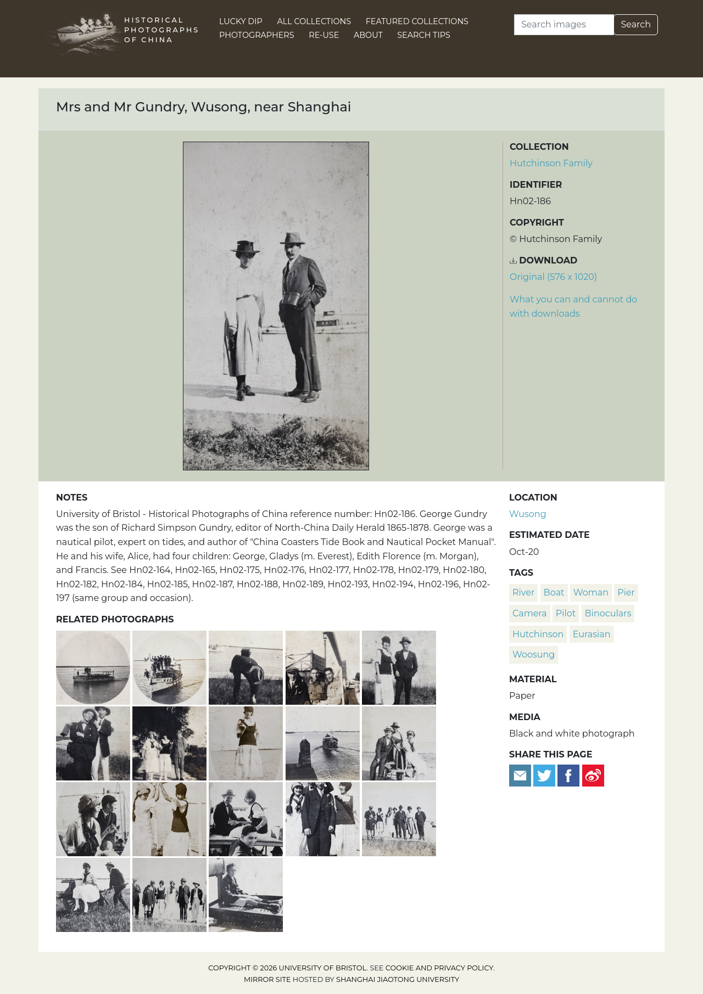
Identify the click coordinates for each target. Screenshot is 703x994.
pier (626, 592)
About (368, 35)
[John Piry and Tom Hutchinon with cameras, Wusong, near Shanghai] (94, 742)
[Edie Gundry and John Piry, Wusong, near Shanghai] (399, 666)
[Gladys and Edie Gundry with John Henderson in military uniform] (170, 742)
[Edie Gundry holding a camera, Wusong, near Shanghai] (247, 742)
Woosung (533, 654)
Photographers (256, 35)
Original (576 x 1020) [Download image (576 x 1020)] (553, 277)
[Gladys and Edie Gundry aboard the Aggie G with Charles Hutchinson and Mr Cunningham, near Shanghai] (324, 817)
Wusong (527, 514)
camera (529, 613)
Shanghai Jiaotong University (397, 979)
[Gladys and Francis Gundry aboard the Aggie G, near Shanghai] (94, 817)
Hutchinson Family (551, 163)
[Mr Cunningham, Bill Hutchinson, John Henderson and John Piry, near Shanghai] (324, 666)
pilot (566, 613)
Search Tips (423, 35)
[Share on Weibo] (593, 775)
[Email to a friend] (521, 775)
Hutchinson (537, 634)
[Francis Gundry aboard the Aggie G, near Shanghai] (246, 893)
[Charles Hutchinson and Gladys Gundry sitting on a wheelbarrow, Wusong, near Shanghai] (399, 742)
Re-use (324, 35)
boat (554, 592)
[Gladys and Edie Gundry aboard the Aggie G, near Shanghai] (170, 817)
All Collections (314, 21)
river (523, 592)
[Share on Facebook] (568, 775)
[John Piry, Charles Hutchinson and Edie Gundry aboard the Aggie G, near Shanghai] (247, 817)
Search (636, 24)
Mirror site (267, 979)
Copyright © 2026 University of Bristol (287, 968)
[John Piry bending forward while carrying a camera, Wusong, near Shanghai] (247, 666)
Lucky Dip (241, 21)
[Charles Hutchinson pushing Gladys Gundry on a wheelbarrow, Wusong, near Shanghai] (94, 893)
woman (591, 592)
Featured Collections (417, 21)
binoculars (608, 613)
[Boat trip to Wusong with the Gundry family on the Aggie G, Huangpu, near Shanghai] (94, 666)
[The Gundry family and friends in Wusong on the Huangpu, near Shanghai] (399, 817)
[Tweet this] (545, 775)
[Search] (564, 24)
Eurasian (592, 634)
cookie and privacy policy (439, 968)
